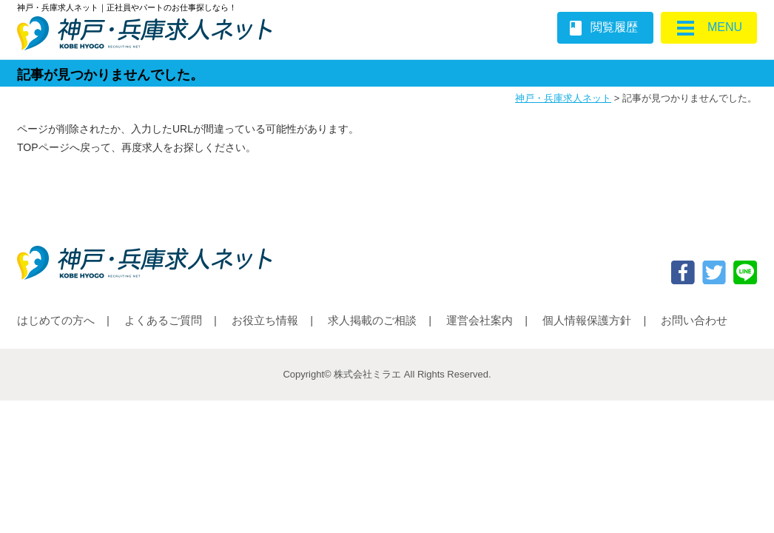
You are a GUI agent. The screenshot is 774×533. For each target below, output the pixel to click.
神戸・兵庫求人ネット (563, 98)
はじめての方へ (56, 320)
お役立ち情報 (265, 320)
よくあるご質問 (163, 320)
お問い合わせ (694, 320)
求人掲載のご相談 (372, 320)
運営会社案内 (479, 320)
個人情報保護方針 (586, 320)
